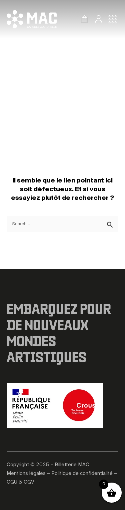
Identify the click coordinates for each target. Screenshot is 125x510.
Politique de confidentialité (82, 473)
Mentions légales (26, 473)
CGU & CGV (20, 482)
